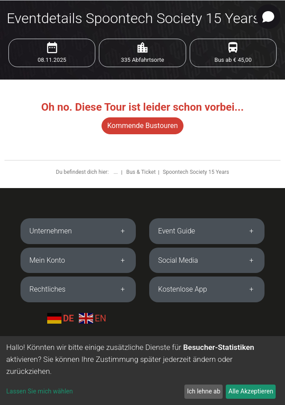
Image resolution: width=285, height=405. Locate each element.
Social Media (178, 260)
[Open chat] (268, 16)
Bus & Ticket (140, 172)
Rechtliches (47, 289)
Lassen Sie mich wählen (39, 391)
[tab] (78, 231)
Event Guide (176, 231)
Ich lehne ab (203, 391)
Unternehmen (50, 231)
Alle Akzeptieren (250, 391)
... (116, 172)
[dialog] (142, 370)
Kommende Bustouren (142, 125)
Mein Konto (47, 260)
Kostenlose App (182, 289)
